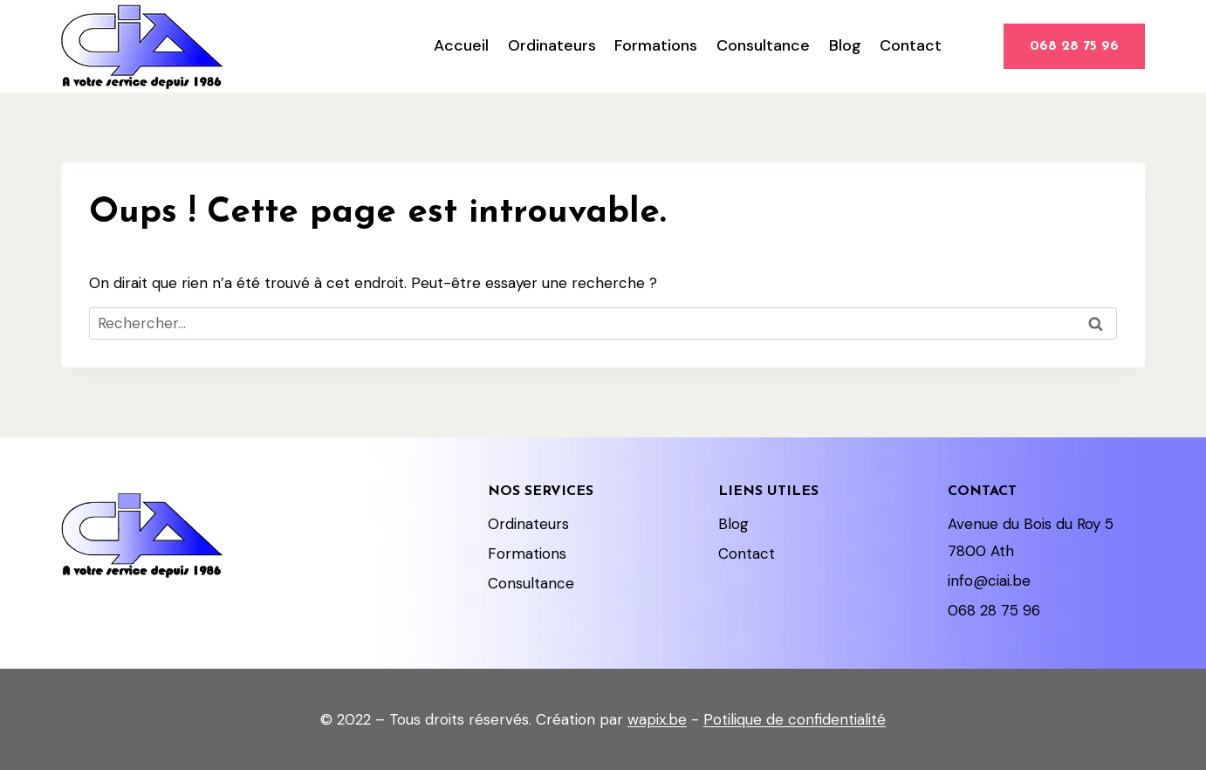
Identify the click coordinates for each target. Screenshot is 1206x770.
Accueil (461, 45)
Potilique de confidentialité (794, 719)
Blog (845, 45)
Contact (911, 45)
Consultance (763, 45)
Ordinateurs (552, 45)
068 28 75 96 (1074, 46)
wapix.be (657, 719)
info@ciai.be (989, 580)
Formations (655, 45)
